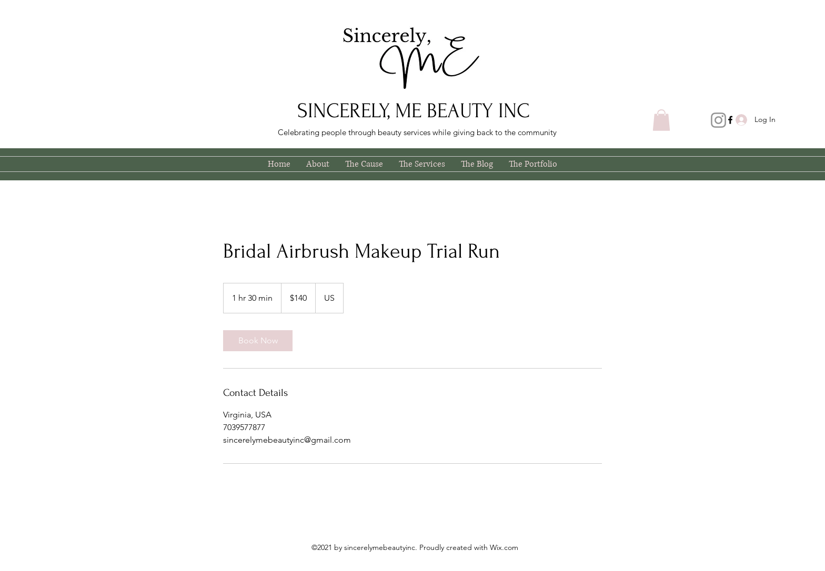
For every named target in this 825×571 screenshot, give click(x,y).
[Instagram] (718, 120)
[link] (258, 340)
